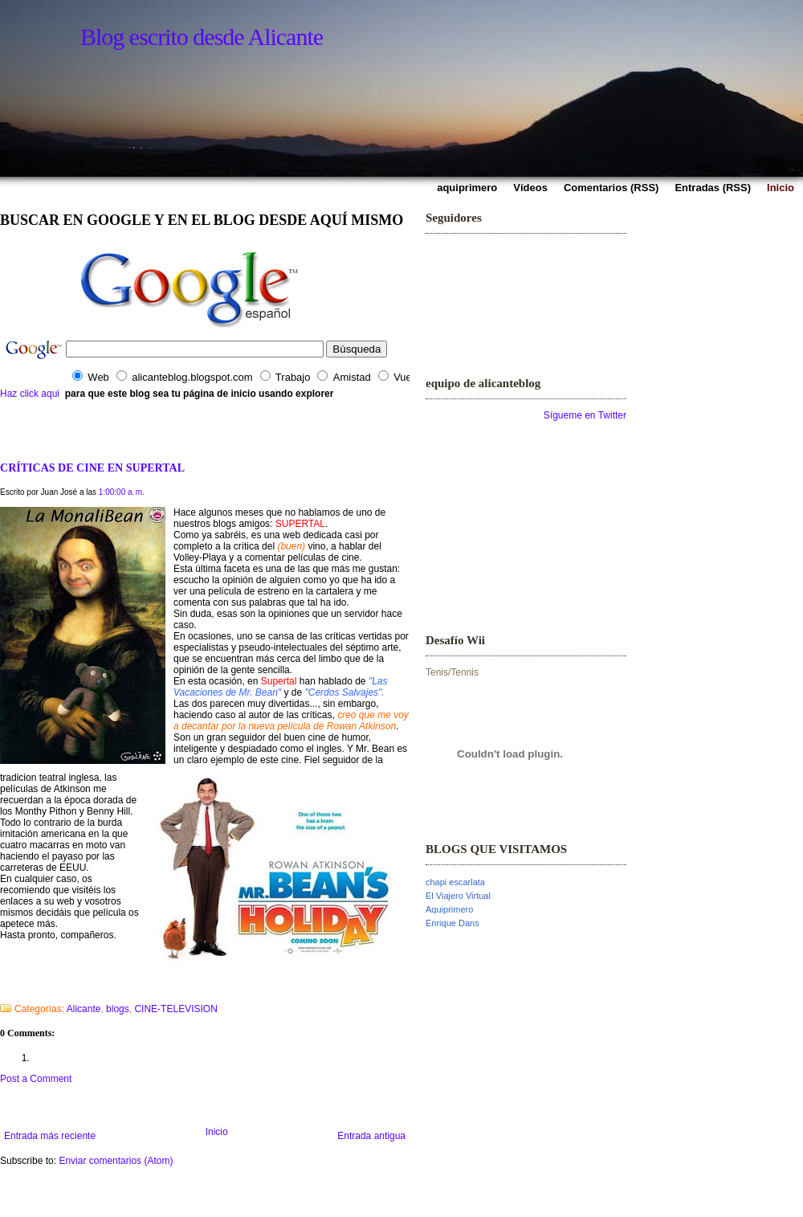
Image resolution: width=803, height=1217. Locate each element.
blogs (117, 1009)
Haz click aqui (29, 393)
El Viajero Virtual (458, 895)
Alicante (84, 1009)
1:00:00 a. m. (122, 492)
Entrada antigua (371, 1135)
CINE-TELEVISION (175, 1009)
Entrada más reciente (50, 1135)
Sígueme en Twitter (585, 415)
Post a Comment (35, 1078)
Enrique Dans (452, 923)
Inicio (217, 1131)
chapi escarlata (455, 882)
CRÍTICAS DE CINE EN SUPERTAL (92, 467)
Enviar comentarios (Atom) (116, 1160)
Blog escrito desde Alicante (201, 36)
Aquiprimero (449, 909)
